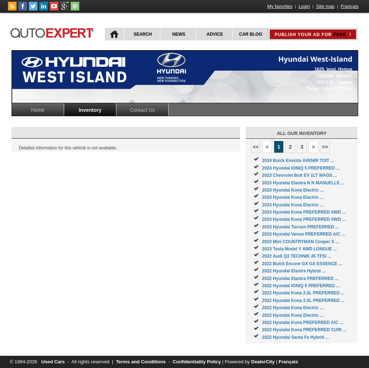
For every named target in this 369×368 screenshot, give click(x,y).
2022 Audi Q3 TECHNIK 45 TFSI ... (296, 256)
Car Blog (250, 34)
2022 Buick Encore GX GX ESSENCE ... (302, 263)
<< (256, 147)
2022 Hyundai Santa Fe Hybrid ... (295, 337)
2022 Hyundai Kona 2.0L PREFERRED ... (303, 292)
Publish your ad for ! (313, 34)
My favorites (280, 6)
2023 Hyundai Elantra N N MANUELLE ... (303, 182)
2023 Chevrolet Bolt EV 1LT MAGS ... (299, 175)
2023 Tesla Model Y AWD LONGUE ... (299, 248)
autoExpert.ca (53, 32)
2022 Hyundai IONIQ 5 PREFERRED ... (300, 285)
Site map (325, 6)
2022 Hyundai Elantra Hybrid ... (293, 270)
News (178, 34)
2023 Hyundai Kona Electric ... (293, 190)
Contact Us (142, 110)
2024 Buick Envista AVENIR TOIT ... (298, 160)
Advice (214, 34)
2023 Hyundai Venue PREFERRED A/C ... (303, 234)
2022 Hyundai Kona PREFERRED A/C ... (302, 322)
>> (325, 147)
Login (304, 6)
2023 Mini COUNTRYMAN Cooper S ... (300, 241)
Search (143, 34)
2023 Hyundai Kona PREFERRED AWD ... (304, 212)
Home (37, 110)
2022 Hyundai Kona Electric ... (293, 307)
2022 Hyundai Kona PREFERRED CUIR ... (304, 329)
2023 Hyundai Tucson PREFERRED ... (300, 226)
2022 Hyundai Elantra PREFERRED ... (300, 278)
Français (350, 6)
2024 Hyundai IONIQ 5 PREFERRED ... (300, 168)
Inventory (90, 110)
